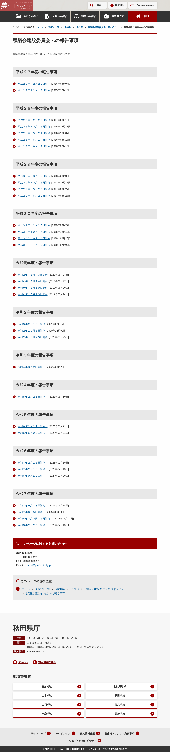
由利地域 (47, 704)
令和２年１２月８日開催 (31, 330)
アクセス (23, 662)
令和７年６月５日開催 (31, 512)
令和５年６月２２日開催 (33, 433)
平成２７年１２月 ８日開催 (34, 90)
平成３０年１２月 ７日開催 (34, 232)
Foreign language (146, 5)
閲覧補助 (119, 5)
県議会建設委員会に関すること (103, 27)
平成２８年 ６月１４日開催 (34, 139)
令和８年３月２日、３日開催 (35, 518)
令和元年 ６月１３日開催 (33, 294)
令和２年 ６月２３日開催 (33, 337)
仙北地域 (120, 704)
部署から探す (88, 16)
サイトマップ (38, 733)
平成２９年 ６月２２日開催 (34, 195)
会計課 (79, 27)
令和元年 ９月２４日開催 (33, 281)
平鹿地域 (47, 713)
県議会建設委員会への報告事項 (45, 593)
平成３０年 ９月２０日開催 (34, 238)
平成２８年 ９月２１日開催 (34, 133)
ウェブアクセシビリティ (82, 740)
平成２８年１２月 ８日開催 (34, 126)
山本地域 (47, 695)
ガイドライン (62, 733)
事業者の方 (118, 16)
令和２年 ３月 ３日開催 (33, 274)
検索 (99, 5)
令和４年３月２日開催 (31, 367)
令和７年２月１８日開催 (33, 462)
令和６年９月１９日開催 (33, 475)
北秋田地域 (120, 686)
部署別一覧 (53, 27)
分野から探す (30, 16)
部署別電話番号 (47, 662)
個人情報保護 (87, 733)
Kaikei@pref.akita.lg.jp (38, 565)
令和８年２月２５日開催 (33, 525)
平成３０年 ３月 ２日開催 (34, 176)
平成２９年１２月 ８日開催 (34, 182)
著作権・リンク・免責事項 (119, 733)
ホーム (40, 27)
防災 (146, 16)
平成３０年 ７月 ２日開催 (34, 245)
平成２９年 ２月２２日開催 (34, 120)
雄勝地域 (120, 713)
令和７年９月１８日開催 (33, 505)
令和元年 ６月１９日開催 (33, 287)
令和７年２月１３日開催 (33, 469)
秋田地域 (120, 695)
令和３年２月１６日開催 (31, 324)
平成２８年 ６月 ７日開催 (34, 146)
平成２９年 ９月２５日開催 (34, 189)
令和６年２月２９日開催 (33, 426)
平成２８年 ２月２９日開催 (34, 83)
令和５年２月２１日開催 (33, 396)
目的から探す (59, 16)
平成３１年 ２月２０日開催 (34, 225)
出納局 (68, 27)
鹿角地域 (47, 686)
